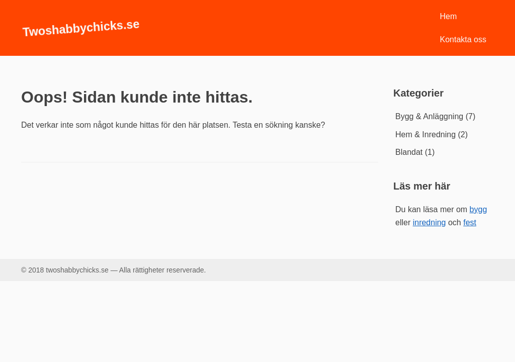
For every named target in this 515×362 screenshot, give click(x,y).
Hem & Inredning (425, 134)
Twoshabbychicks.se (81, 28)
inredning (429, 222)
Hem (448, 16)
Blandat (408, 152)
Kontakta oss (463, 39)
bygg (478, 209)
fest (469, 222)
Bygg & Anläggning (429, 116)
